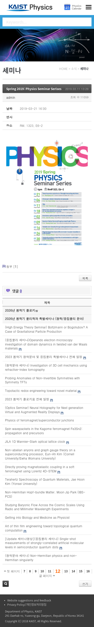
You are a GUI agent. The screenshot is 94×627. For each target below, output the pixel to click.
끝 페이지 (47, 576)
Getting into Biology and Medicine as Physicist (37, 517)
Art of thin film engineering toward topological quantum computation (43, 528)
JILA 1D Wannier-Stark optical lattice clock (35, 441)
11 (49, 571)
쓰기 (85, 584)
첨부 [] (12, 266)
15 (80, 571)
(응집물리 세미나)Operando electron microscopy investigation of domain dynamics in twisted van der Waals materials (46, 344)
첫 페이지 (12, 571)
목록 (85, 278)
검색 (6, 584)
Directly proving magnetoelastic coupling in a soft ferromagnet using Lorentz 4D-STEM (39, 469)
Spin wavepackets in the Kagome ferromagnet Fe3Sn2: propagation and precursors (43, 430)
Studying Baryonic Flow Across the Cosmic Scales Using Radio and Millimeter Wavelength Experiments (44, 507)
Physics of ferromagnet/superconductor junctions (39, 420)
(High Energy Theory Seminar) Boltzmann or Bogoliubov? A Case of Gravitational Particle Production (46, 329)
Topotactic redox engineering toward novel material (41, 390)
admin (10, 97)
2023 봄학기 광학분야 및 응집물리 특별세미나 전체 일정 (43, 356)
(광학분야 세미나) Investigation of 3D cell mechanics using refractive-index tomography (46, 367)
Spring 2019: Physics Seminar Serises (33, 88)
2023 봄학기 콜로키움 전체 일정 (27, 399)
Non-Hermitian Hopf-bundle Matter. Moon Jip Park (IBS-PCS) (45, 494)
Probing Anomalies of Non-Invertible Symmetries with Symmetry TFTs (42, 380)
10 (42, 571)
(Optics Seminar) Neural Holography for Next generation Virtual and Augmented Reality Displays (44, 409)
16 (88, 571)
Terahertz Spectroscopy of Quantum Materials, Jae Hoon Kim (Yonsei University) (44, 481)
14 (73, 571)
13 (66, 571)
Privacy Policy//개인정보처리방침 (26, 604)
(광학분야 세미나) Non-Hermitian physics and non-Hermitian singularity (41, 557)
